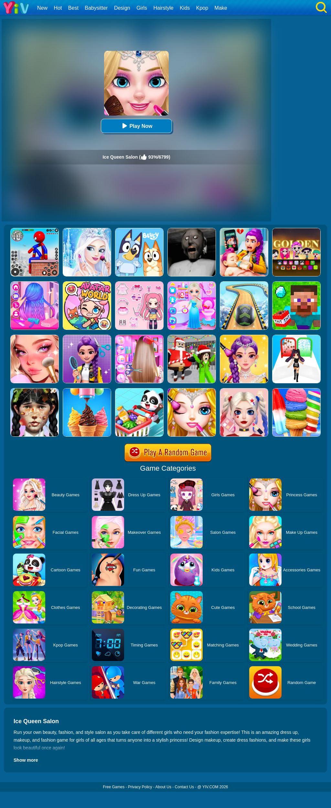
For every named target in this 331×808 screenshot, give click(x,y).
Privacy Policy (140, 787)
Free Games (113, 787)
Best (73, 8)
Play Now (136, 126)
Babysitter (96, 8)
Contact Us (184, 787)
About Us (163, 787)
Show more (26, 760)
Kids (185, 8)
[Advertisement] (299, 122)
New (42, 8)
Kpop (202, 8)
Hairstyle (164, 8)
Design (122, 8)
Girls (141, 8)
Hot (58, 8)
